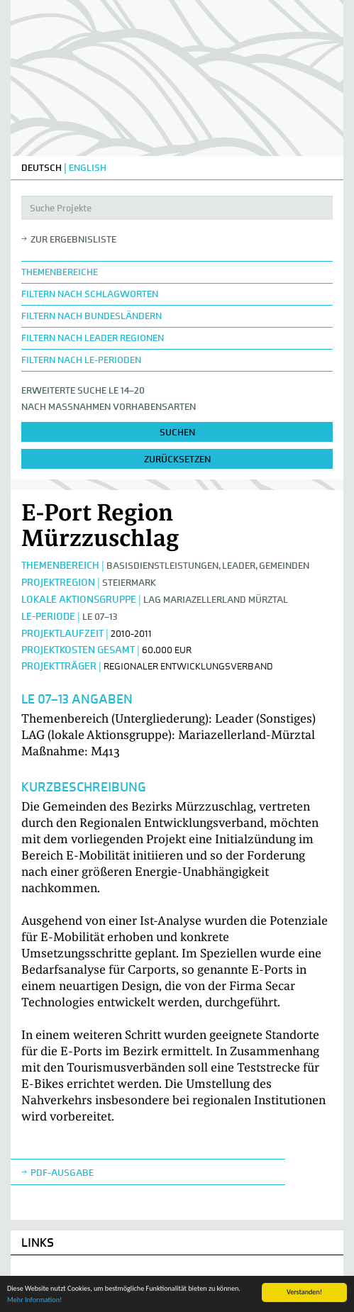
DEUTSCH (41, 167)
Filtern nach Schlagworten (89, 294)
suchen (177, 432)
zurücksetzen (177, 459)
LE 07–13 (100, 616)
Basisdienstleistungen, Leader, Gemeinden (207, 565)
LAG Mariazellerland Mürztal (215, 599)
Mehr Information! (34, 1300)
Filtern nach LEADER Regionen (92, 337)
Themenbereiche (59, 272)
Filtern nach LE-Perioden (81, 359)
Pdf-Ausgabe (62, 1172)
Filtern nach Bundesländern (91, 315)
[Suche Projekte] (177, 208)
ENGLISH (87, 167)
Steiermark (129, 582)
